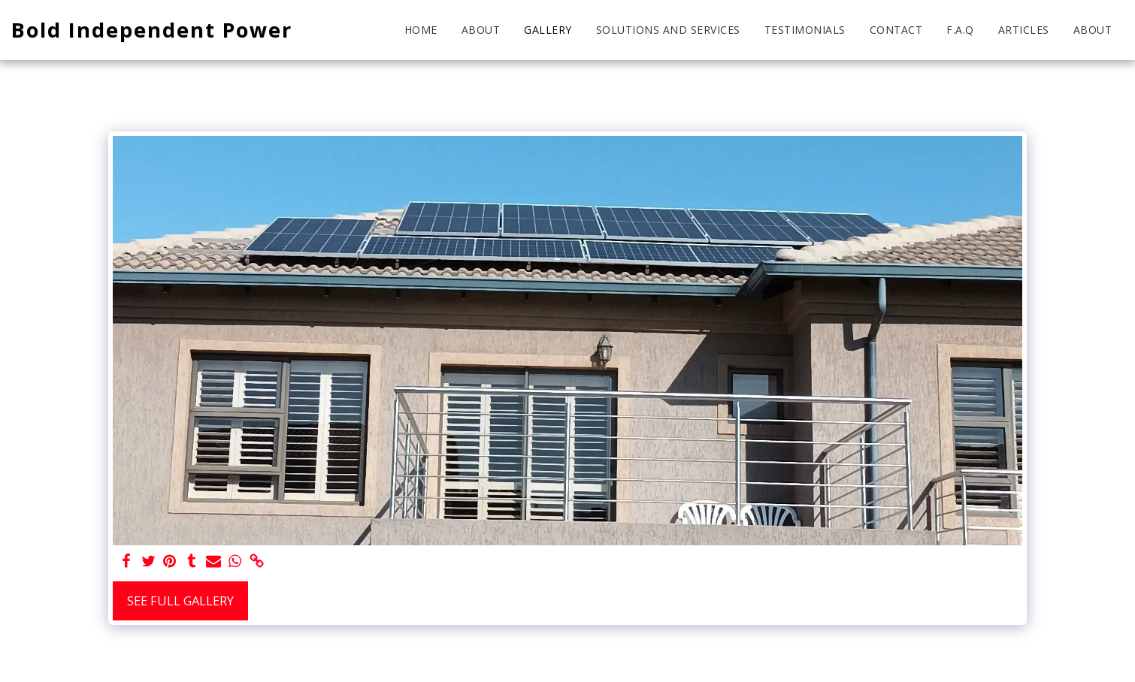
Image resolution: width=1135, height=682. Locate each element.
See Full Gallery (180, 600)
